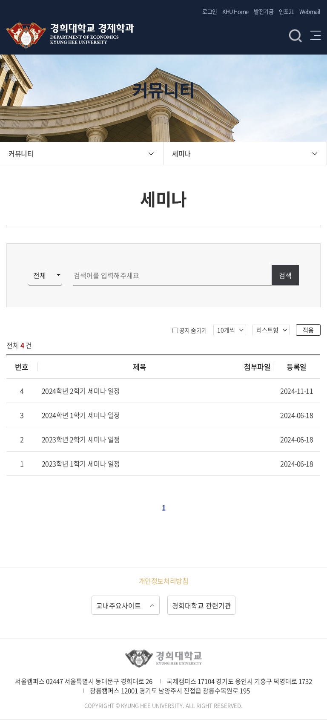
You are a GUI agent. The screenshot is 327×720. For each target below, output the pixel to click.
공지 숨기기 (193, 330)
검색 (295, 35)
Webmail (310, 11)
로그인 (209, 11)
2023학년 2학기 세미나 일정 (81, 439)
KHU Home (235, 11)
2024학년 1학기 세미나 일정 (81, 415)
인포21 (286, 11)
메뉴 (315, 35)
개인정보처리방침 (163, 581)
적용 (308, 329)
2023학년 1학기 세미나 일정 (81, 463)
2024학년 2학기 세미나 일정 (81, 391)
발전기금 (263, 11)
